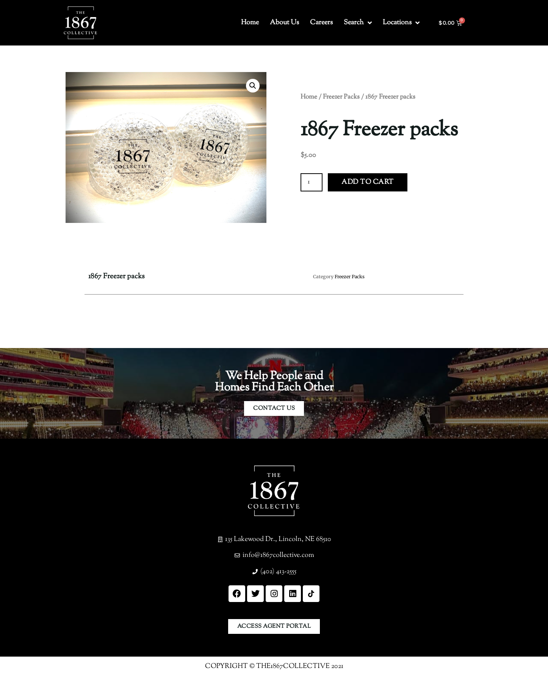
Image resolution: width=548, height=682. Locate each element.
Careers (321, 23)
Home (250, 23)
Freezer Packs (341, 97)
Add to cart (367, 182)
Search (358, 23)
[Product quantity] (312, 182)
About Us (284, 23)
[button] (253, 86)
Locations (401, 23)
